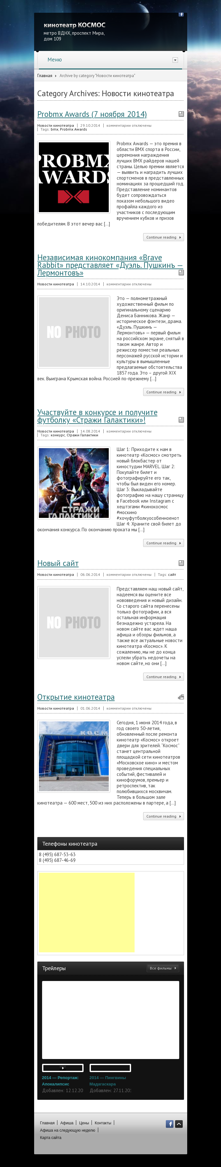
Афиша (66, 1123)
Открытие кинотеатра (76, 697)
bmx (54, 129)
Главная (44, 75)
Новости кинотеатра (55, 125)
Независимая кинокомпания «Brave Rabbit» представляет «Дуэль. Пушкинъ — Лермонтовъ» (110, 265)
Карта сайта (51, 1137)
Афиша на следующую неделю (67, 1130)
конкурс (58, 435)
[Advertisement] (87, 912)
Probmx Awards (73, 129)
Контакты (103, 1123)
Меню (113, 59)
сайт (172, 574)
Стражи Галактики (82, 435)
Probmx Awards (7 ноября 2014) (92, 114)
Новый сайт (58, 563)
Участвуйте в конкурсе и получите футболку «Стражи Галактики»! (97, 416)
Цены (84, 1123)
